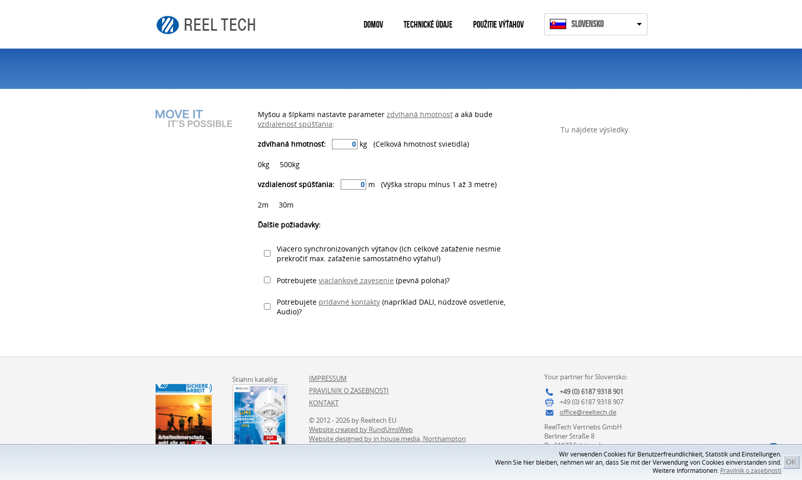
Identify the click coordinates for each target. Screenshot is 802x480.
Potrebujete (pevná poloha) (362, 280)
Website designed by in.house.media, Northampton (387, 438)
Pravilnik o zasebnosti (751, 470)
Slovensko (587, 24)
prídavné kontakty (349, 302)
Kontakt (324, 402)
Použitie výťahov (498, 24)
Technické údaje (428, 24)
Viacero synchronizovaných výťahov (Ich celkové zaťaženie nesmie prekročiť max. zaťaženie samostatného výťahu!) (389, 253)
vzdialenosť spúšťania (295, 124)
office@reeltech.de (588, 412)
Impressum (328, 378)
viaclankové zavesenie (356, 280)
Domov (373, 24)
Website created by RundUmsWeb (361, 429)
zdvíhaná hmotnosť (420, 114)
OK (791, 462)
